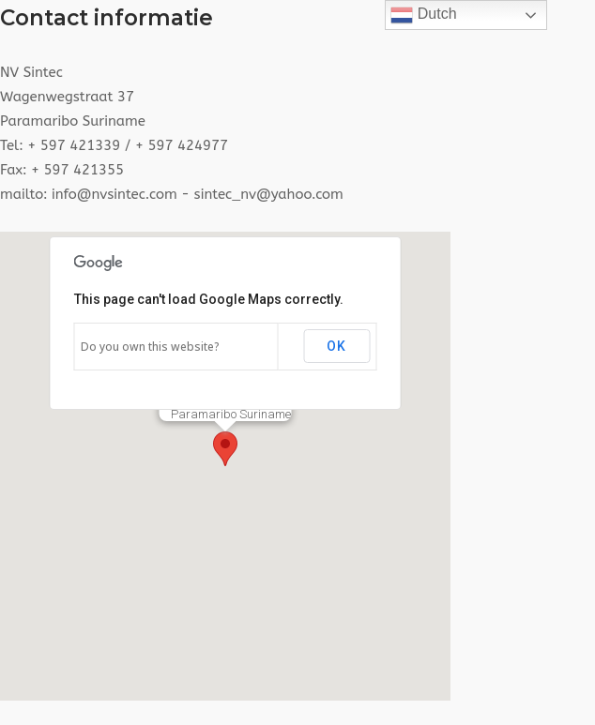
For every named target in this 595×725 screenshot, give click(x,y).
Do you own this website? (150, 347)
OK (336, 346)
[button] (225, 448)
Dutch (423, 15)
